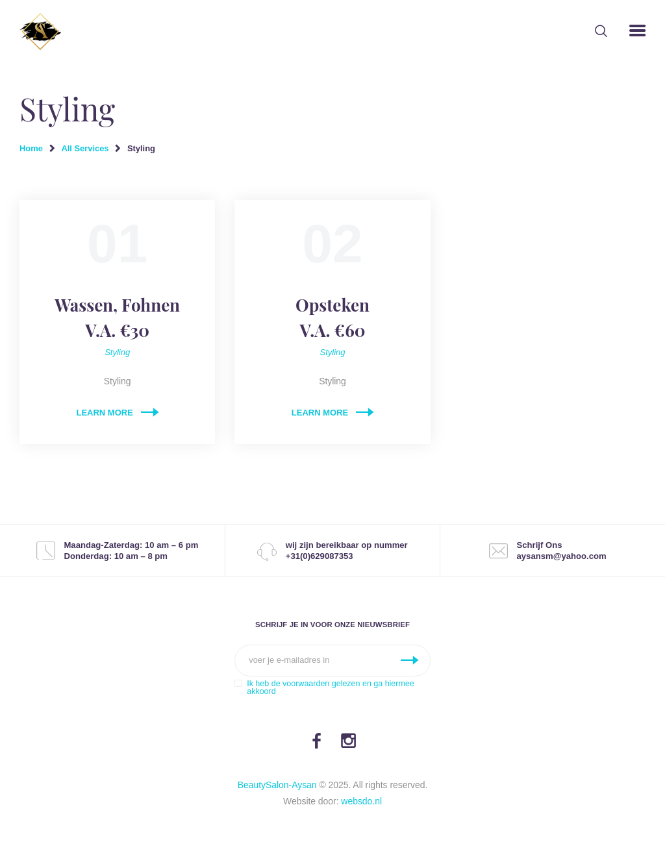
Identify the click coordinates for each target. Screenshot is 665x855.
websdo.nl (361, 801)
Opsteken (332, 318)
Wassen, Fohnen (117, 318)
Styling (117, 352)
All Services (84, 148)
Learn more (104, 412)
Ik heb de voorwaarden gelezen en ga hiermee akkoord (330, 688)
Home (31, 148)
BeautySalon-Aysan (277, 785)
